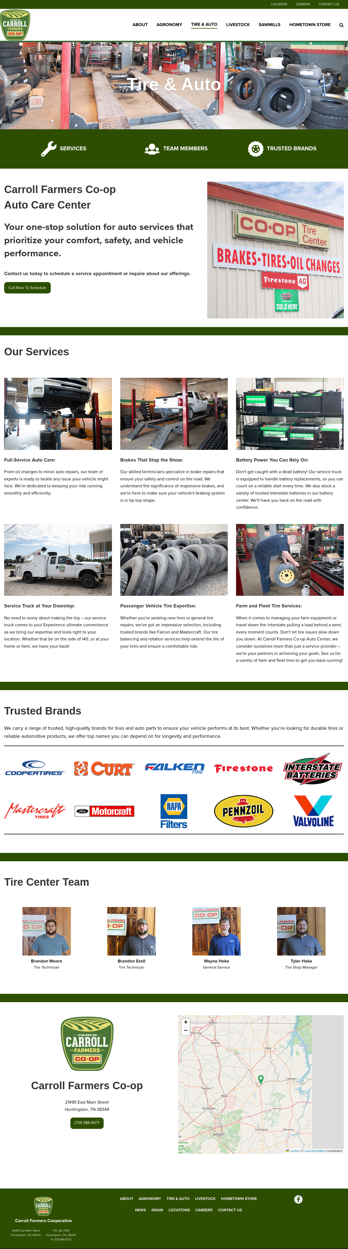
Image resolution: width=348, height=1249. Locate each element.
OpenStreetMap (315, 1151)
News (140, 1210)
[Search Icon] (341, 25)
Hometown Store (310, 24)
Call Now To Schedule (27, 287)
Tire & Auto (204, 24)
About (140, 24)
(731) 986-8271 (87, 1123)
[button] (261, 1079)
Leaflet (292, 1151)
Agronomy (169, 24)
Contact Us (329, 4)
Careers (303, 4)
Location (279, 4)
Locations (179, 1210)
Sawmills (270, 24)
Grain (157, 1210)
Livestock (238, 24)
